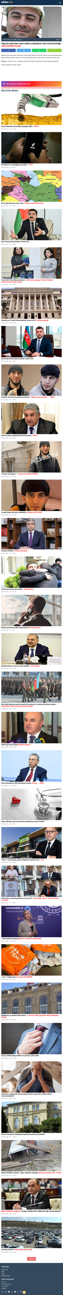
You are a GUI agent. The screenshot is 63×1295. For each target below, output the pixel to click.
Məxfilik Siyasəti (5, 1275)
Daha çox (31, 1259)
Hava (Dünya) (4, 1286)
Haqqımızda (4, 1269)
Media (3, 1273)
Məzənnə (3, 1288)
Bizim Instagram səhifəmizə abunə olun (18, 84)
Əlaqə (2, 1271)
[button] (54, 50)
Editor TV (3, 1282)
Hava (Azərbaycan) (6, 1284)
